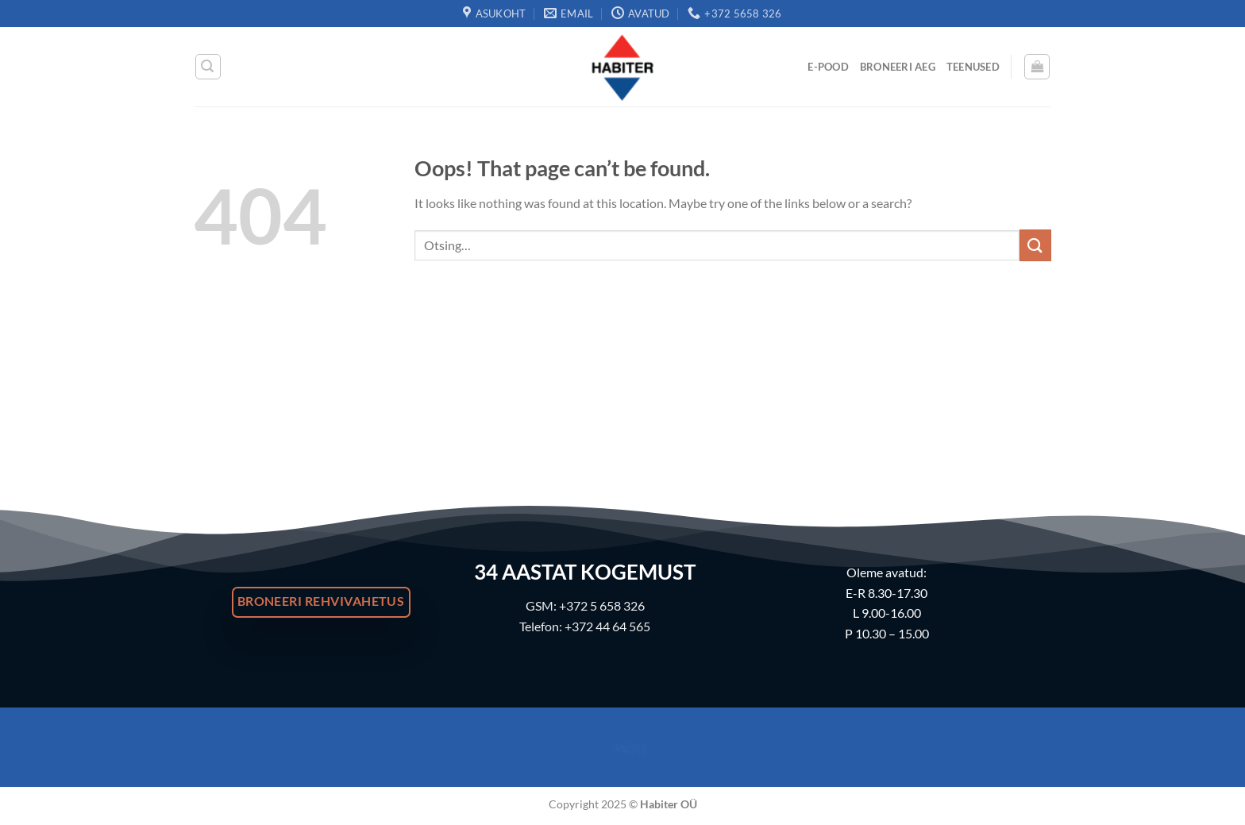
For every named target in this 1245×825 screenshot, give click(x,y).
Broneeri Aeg (897, 66)
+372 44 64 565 (607, 626)
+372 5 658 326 (602, 605)
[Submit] (1035, 244)
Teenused (973, 66)
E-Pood (828, 66)
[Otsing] (208, 66)
